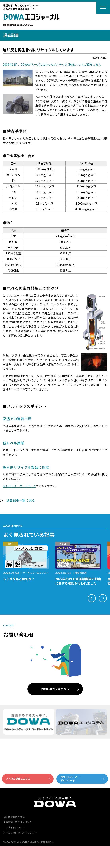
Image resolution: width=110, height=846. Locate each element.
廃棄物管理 (81, 572)
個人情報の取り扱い (14, 817)
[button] (92, 598)
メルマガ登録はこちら (18, 778)
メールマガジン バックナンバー (20, 832)
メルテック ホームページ (19, 486)
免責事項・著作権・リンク (17, 822)
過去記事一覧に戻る (20, 500)
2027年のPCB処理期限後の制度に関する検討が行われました (78, 581)
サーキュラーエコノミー (36, 572)
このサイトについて (14, 827)
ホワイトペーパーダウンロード (70, 778)
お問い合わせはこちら (55, 689)
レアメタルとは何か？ (19, 578)
